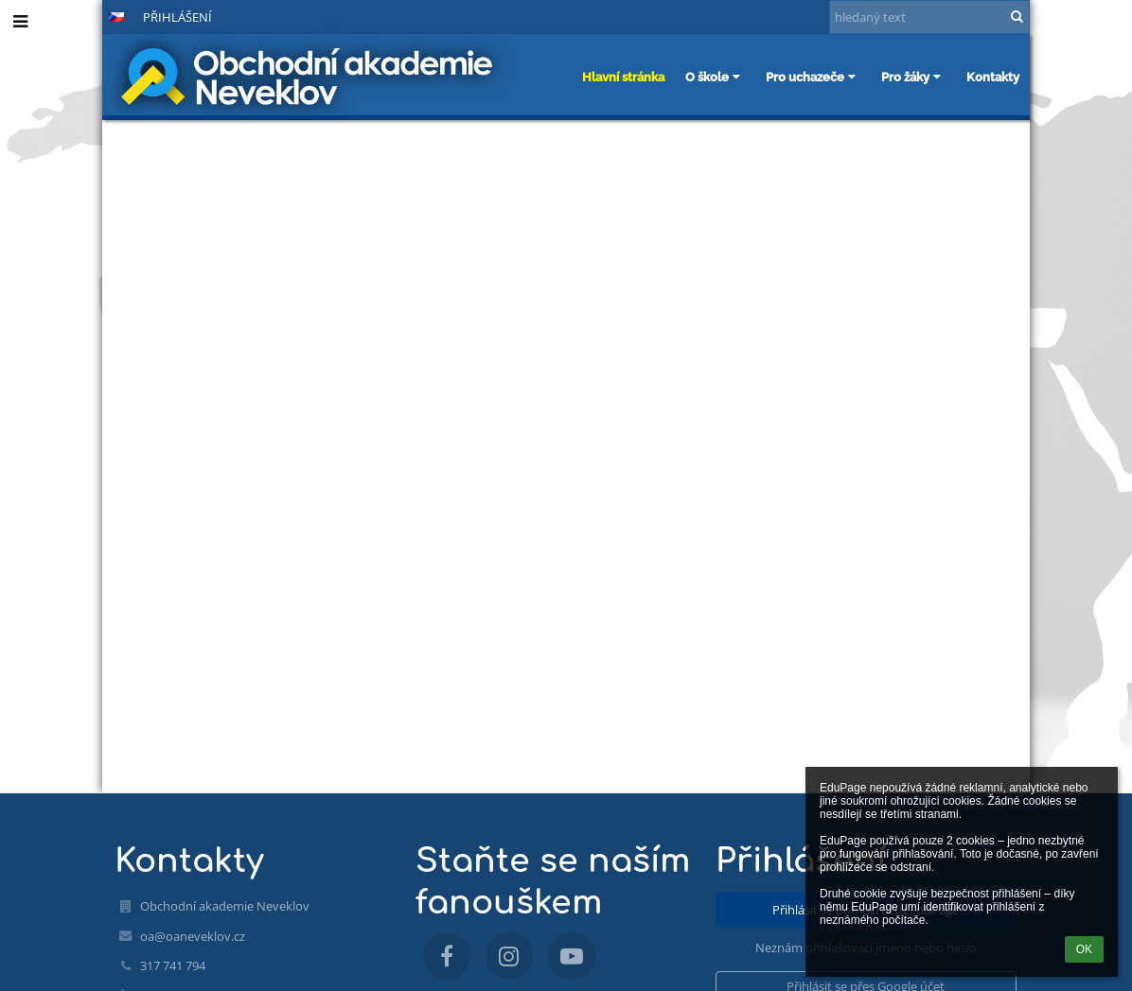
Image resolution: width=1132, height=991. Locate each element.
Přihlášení (177, 17)
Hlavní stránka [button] (623, 76)
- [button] (54, 16)
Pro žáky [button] (913, 76)
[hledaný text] (929, 17)
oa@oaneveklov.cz (192, 936)
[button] (116, 17)
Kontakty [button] (992, 76)
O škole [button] (715, 76)
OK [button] (1084, 949)
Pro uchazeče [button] (813, 76)
